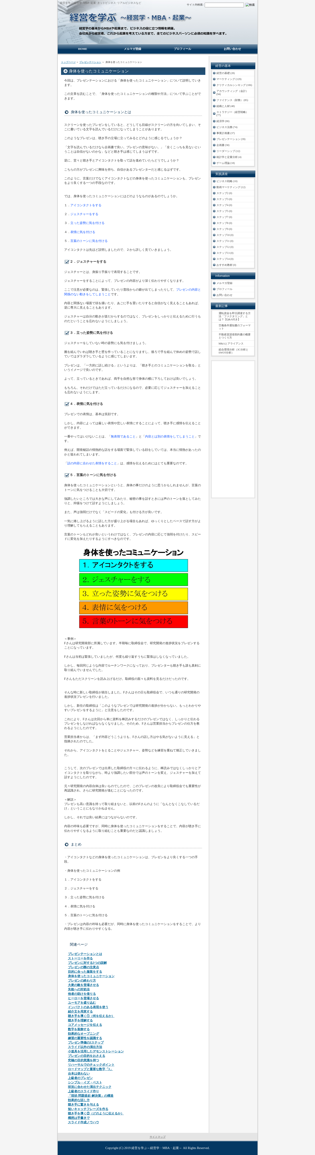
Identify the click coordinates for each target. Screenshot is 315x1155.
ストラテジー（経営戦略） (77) (232, 114)
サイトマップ (158, 1136)
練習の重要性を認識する (85, 1038)
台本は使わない (79, 1073)
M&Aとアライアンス (231, 343)
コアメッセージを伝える (85, 1025)
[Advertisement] (233, 429)
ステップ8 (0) (224, 223)
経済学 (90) (223, 121)
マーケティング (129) (229, 79)
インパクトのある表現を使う (88, 1007)
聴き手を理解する (80, 1020)
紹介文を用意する (80, 1011)
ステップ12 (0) (225, 247)
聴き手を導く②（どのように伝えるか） (96, 1113)
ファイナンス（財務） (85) (232, 100)
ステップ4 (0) (224, 205)
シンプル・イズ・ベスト (85, 1082)
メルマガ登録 (224, 283)
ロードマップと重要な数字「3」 (90, 1069)
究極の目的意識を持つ (83, 1060)
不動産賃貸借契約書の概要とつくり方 (235, 336)
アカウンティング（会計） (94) (232, 92)
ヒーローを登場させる (83, 998)
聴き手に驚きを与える (83, 1104)
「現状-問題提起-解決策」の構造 (90, 1095)
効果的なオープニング (83, 1033)
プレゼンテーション (90, 62)
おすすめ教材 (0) (226, 264)
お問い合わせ (224, 295)
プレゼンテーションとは (85, 954)
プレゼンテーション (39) (231, 139)
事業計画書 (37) (225, 133)
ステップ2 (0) (224, 193)
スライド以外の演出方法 (85, 1047)
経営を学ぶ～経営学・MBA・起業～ (156, 1148)
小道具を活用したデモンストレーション (96, 1051)
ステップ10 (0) (225, 235)
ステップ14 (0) (225, 259)
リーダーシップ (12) (228, 151)
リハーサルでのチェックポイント (91, 1064)
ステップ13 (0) (225, 253)
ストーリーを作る (80, 958)
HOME (82, 49)
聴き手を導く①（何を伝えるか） (91, 1016)
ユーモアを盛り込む (82, 1002)
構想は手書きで (79, 1118)
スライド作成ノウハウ (83, 1122)
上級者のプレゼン (80, 1078)
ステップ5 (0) (224, 211)
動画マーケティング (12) (231, 187)
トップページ (68, 62)
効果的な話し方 (79, 1100)
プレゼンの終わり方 (82, 980)
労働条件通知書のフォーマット (235, 327)
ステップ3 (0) (224, 199)
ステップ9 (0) (224, 229)
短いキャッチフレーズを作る (88, 1109)
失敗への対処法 (79, 989)
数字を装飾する (79, 1029)
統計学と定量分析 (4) (229, 157)
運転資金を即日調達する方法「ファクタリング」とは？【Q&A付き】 (235, 316)
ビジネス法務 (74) (227, 127)
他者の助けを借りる (82, 994)
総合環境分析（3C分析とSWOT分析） (233, 351)
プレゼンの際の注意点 (83, 967)
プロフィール (224, 289)
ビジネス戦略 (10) (227, 181)
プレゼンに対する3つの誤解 (87, 962)
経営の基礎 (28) (225, 73)
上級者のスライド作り (83, 1091)
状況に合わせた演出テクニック (89, 1087)
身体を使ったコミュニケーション (91, 976)
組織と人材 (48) (225, 106)
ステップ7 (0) (224, 217)
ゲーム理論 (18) (225, 163)
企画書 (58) (223, 145)
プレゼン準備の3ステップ (86, 1042)
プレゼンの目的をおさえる (86, 1056)
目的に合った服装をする (85, 971)
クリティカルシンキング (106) (234, 85)
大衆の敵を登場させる (83, 985)
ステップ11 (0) (225, 241)
